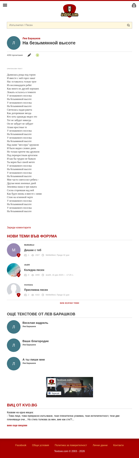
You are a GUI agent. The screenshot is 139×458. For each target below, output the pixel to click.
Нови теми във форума (32, 236)
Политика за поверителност (71, 445)
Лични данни (100, 445)
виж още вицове (17, 425)
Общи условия (40, 445)
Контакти (118, 445)
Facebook (20, 445)
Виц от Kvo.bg (22, 405)
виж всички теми (69, 303)
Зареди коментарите (19, 227)
